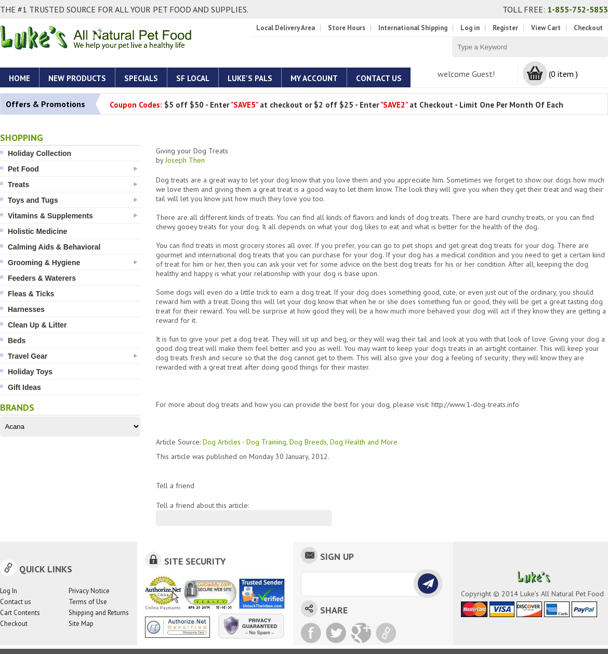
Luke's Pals (250, 78)
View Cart (546, 27)
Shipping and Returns (99, 612)
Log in (470, 27)
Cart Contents (20, 612)
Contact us (15, 601)
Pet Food (73, 169)
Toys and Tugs (73, 200)
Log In (8, 590)
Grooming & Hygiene (73, 262)
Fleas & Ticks (31, 294)
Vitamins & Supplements (73, 216)
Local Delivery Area (285, 27)
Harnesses (26, 309)
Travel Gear (73, 356)
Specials (141, 78)
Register (505, 27)
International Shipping (412, 27)
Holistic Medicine (37, 231)
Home (19, 78)
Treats (73, 184)
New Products (77, 78)
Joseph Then (185, 160)
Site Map (81, 623)
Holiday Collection (39, 153)
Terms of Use (88, 601)
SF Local (192, 78)
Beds (16, 340)
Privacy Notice (89, 590)
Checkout (588, 27)
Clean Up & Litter (37, 325)
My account (314, 78)
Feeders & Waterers (42, 278)
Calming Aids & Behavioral (54, 247)
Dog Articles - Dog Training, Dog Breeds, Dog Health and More (300, 442)
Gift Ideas (24, 387)
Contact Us (379, 78)
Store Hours (346, 27)
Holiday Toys (30, 372)
